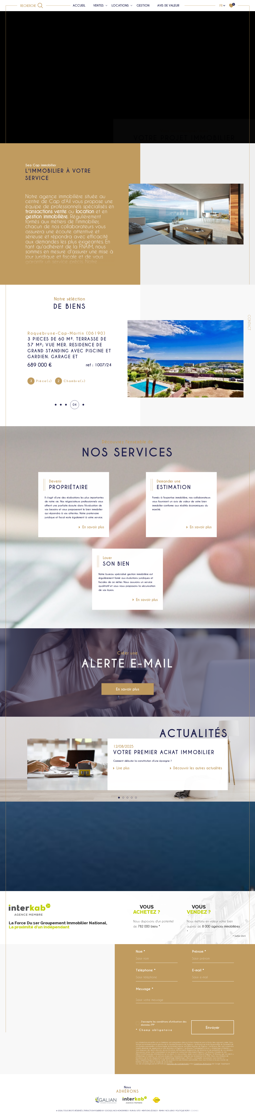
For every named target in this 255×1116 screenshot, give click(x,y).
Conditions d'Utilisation (202, 1064)
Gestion (143, 5)
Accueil (79, 5)
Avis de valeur (168, 5)
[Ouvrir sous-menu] (106, 5)
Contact (249, 322)
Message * (144, 989)
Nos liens (169, 1110)
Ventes (98, 5)
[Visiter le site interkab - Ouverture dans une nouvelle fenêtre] (135, 1099)
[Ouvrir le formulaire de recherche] (31, 5)
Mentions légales (149, 1110)
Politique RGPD (182, 1110)
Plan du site (135, 1110)
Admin (161, 1110)
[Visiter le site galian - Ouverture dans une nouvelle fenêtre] (106, 1100)
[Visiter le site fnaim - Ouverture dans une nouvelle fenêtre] (156, 1100)
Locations (120, 5)
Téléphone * (145, 970)
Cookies (194, 1111)
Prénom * (199, 951)
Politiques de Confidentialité (178, 1064)
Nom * (140, 951)
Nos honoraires (120, 1110)
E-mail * (198, 970)
